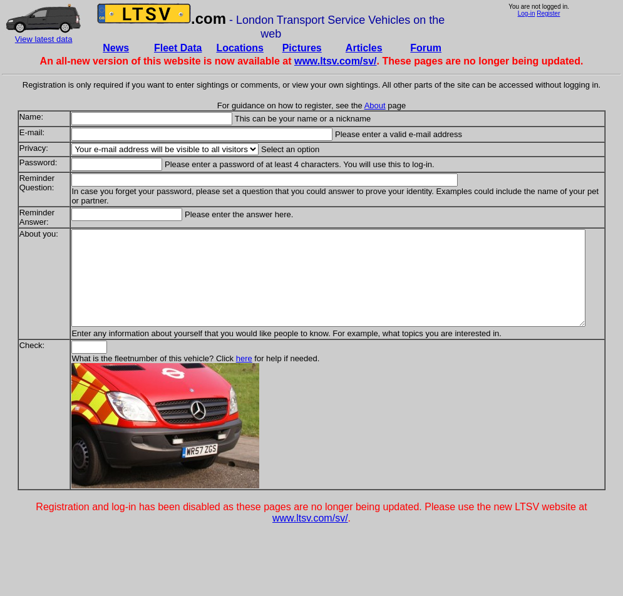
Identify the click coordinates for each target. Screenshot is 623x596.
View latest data (44, 39)
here (217, 367)
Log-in (526, 13)
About (375, 105)
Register (548, 13)
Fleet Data (178, 48)
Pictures (302, 48)
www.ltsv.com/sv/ (335, 61)
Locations (240, 48)
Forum (425, 48)
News (116, 48)
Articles (364, 48)
